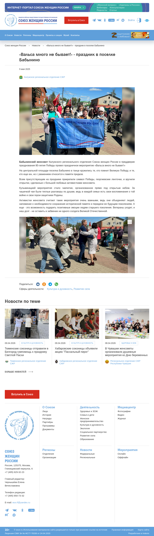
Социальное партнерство (93, 432)
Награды (47, 418)
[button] (25, 244)
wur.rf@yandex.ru (21, 502)
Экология (85, 428)
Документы (48, 429)
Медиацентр (38, 35)
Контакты (75, 35)
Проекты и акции (54, 35)
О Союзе (9, 35)
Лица (45, 411)
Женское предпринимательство (91, 419)
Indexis (146, 533)
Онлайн (122, 453)
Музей (66, 35)
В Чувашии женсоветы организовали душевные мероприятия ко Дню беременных (126, 351)
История (46, 415)
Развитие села (82, 289)
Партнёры (47, 422)
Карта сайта (143, 530)
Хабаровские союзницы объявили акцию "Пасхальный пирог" (76, 350)
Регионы (27, 35)
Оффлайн (123, 457)
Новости (18, 35)
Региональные (87, 457)
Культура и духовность (59, 289)
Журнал (122, 418)
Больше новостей (19, 371)
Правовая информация (122, 530)
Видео (121, 415)
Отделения (48, 453)
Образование (87, 439)
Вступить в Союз (76, 20)
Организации (49, 457)
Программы (48, 425)
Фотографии (124, 411)
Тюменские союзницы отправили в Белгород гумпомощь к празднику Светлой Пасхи (26, 351)
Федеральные (87, 453)
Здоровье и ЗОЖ (128, 343)
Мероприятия (127, 450)
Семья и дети (87, 415)
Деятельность (90, 407)
